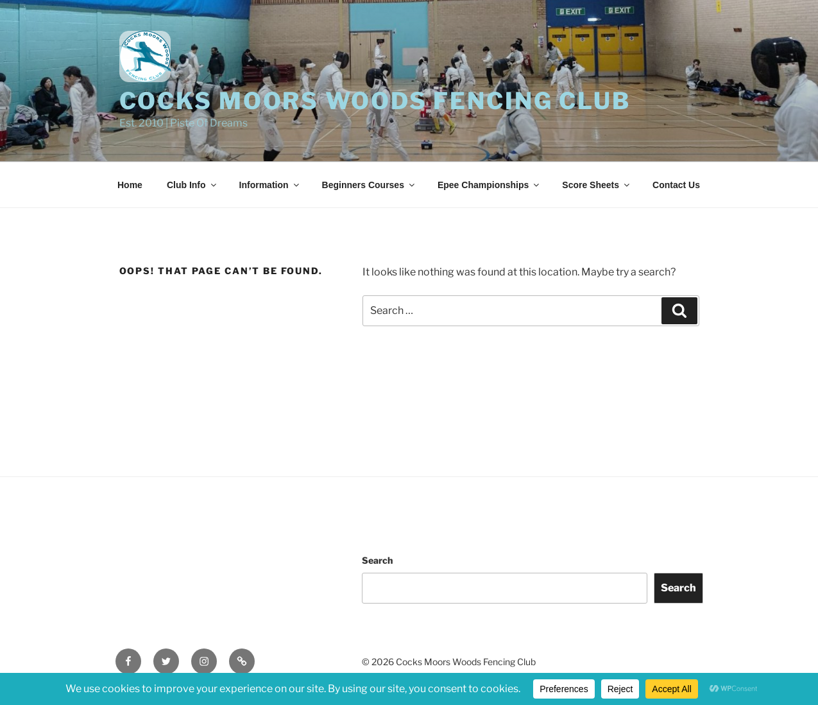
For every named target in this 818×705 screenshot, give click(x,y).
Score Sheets (596, 185)
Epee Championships (489, 185)
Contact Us (676, 185)
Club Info (192, 185)
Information (270, 185)
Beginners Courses (369, 185)
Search (377, 560)
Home (129, 185)
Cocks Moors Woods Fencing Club (375, 101)
